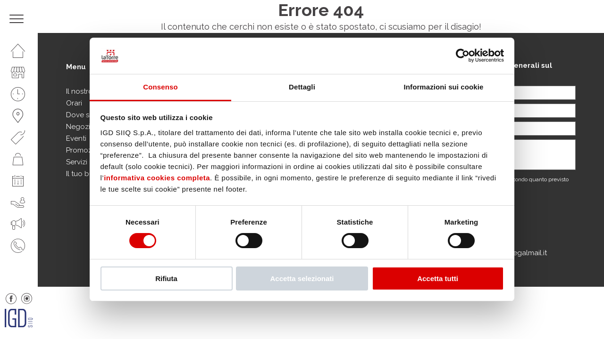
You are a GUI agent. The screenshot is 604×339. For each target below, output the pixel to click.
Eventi (76, 138)
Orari (74, 103)
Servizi (76, 162)
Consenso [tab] (160, 87)
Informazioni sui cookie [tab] (444, 87)
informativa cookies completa (157, 178)
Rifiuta (166, 278)
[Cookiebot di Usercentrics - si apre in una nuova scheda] (462, 55)
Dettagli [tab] (302, 87)
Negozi (78, 126)
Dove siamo (86, 115)
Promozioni (85, 150)
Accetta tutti (437, 278)
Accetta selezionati (302, 278)
